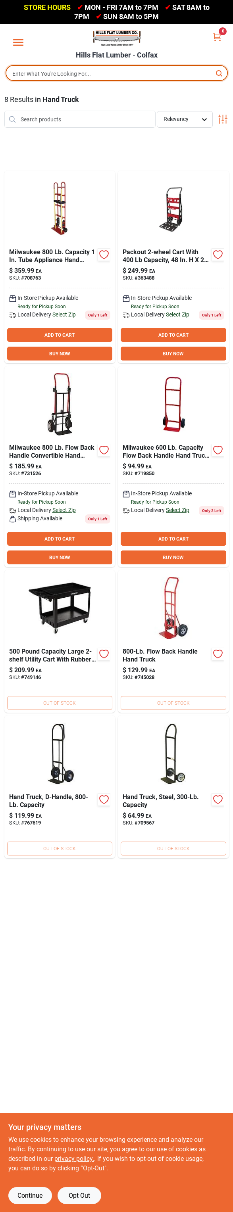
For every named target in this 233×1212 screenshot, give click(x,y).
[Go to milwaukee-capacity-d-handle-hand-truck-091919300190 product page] (60, 786)
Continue (29, 1195)
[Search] (219, 73)
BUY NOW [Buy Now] (59, 354)
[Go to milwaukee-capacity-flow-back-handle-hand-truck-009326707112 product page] (173, 786)
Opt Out (79, 1195)
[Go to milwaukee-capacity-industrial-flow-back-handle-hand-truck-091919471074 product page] (173, 641)
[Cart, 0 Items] (217, 37)
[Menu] (18, 42)
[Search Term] (116, 74)
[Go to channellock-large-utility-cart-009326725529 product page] (60, 641)
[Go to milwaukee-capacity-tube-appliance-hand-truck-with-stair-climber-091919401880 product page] (60, 267)
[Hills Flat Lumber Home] (117, 38)
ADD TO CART (59, 335)
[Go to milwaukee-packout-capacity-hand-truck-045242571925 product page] (173, 267)
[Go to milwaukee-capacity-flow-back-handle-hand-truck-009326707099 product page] (173, 466)
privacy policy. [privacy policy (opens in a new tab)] (74, 1158)
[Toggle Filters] (222, 119)
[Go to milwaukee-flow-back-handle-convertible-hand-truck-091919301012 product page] (60, 466)
